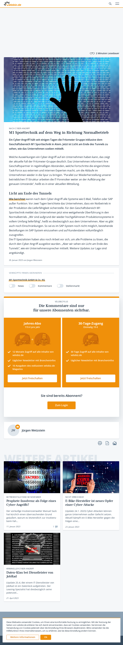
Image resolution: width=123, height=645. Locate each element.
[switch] (12, 286)
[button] (45, 637)
